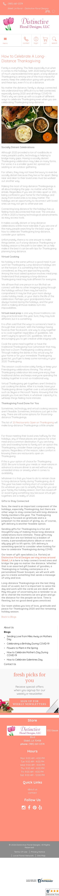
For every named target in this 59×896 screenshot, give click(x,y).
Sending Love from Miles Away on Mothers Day (29, 638)
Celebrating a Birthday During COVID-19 (28, 643)
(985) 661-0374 (15, 3)
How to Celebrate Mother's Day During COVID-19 (27, 654)
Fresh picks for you (30, 683)
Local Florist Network (23, 855)
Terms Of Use (20, 851)
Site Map (41, 855)
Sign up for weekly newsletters (29, 703)
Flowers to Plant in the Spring (22, 648)
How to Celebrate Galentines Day (25, 659)
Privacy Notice (38, 851)
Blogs (7, 632)
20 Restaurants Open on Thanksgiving (33, 422)
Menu (5, 43)
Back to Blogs (8, 616)
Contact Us (10, 664)
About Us (9, 627)
